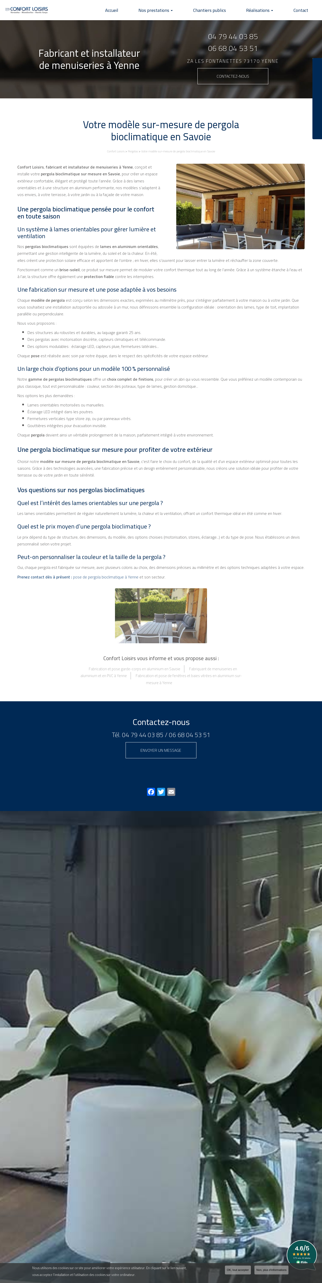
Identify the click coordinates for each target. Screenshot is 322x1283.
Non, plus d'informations (271, 1269)
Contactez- (233, 76)
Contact (303, 10)
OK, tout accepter (238, 1269)
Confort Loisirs (116, 151)
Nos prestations (170, 10)
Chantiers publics (219, 10)
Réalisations (265, 10)
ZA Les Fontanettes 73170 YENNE (233, 61)
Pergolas (133, 151)
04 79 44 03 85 (233, 36)
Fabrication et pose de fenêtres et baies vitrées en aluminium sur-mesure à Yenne (189, 679)
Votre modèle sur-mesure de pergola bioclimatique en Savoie (178, 151)
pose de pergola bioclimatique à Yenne (77, 577)
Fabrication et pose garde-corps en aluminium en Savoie (134, 669)
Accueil (129, 10)
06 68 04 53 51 (233, 48)
